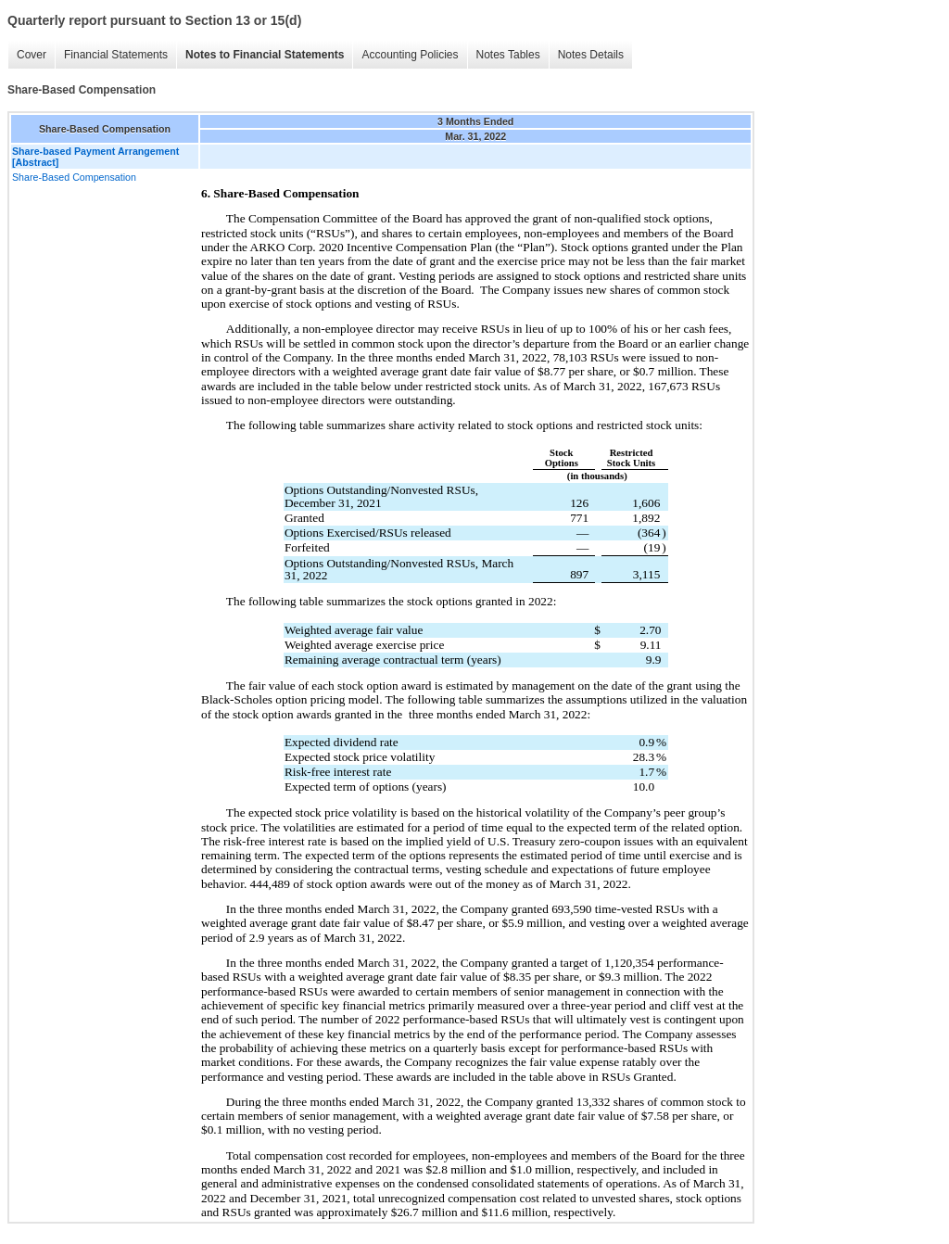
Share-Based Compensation (74, 177)
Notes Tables (508, 54)
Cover (31, 54)
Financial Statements (116, 54)
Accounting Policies (409, 54)
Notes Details (591, 54)
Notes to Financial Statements (264, 54)
